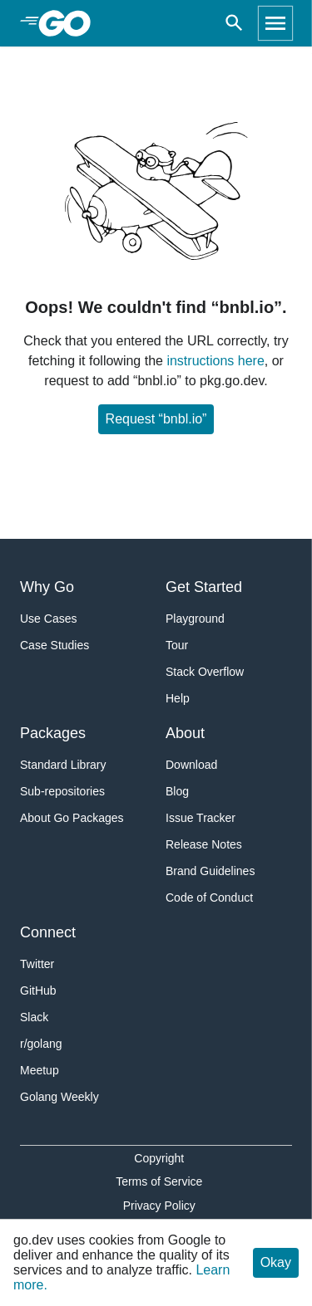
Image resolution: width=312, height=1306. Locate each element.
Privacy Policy (159, 1205)
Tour (177, 645)
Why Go (47, 587)
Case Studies (54, 645)
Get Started (204, 587)
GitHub (38, 990)
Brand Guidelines (210, 871)
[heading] (70, 23)
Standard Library (63, 764)
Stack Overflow (205, 671)
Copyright (159, 1158)
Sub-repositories (62, 791)
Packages (53, 733)
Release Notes (204, 844)
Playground (195, 618)
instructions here (215, 361)
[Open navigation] (275, 23)
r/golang (41, 1043)
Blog (177, 791)
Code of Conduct (209, 897)
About (185, 733)
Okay (275, 1262)
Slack (34, 1017)
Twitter (37, 964)
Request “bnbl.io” (156, 419)
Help (178, 698)
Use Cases (48, 618)
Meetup (39, 1070)
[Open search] (234, 23)
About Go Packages (72, 817)
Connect (48, 932)
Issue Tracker (200, 817)
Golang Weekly (59, 1096)
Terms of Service (159, 1181)
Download (191, 764)
